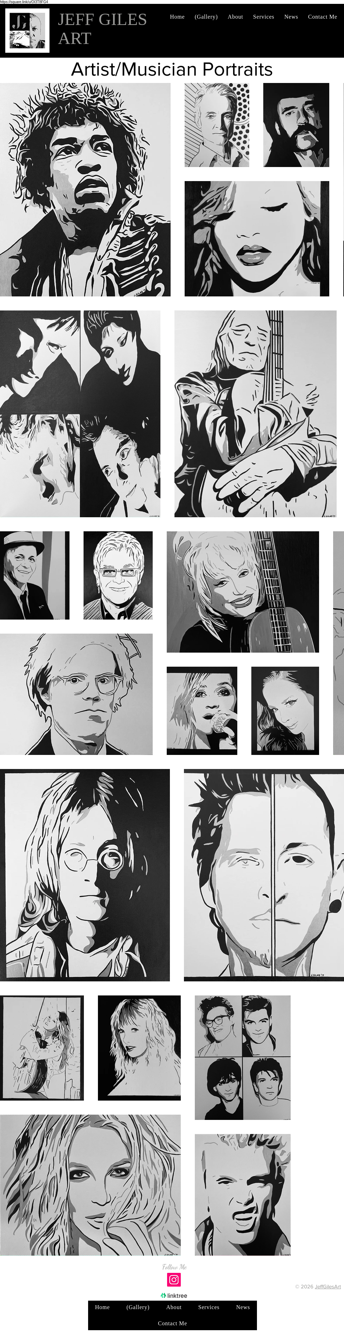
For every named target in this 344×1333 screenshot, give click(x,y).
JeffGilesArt (328, 1286)
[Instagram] (174, 1280)
